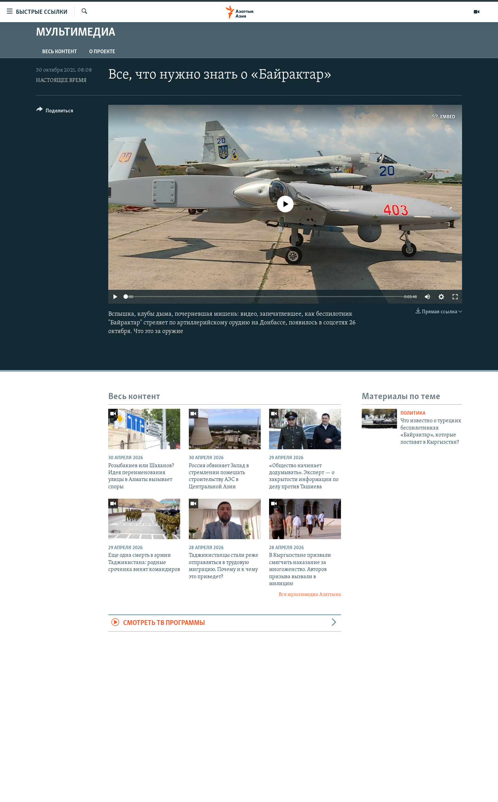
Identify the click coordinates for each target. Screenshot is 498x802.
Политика (412, 413)
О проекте (102, 52)
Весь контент (59, 52)
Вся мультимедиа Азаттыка (310, 594)
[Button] (54, 112)
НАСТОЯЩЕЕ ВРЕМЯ (61, 80)
